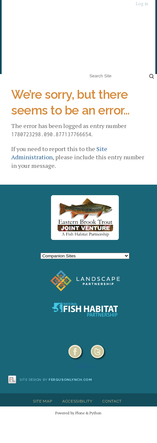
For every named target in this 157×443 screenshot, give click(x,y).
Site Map (42, 401)
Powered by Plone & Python (78, 412)
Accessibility (77, 401)
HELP (85, 366)
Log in (142, 4)
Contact (112, 401)
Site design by (56, 379)
